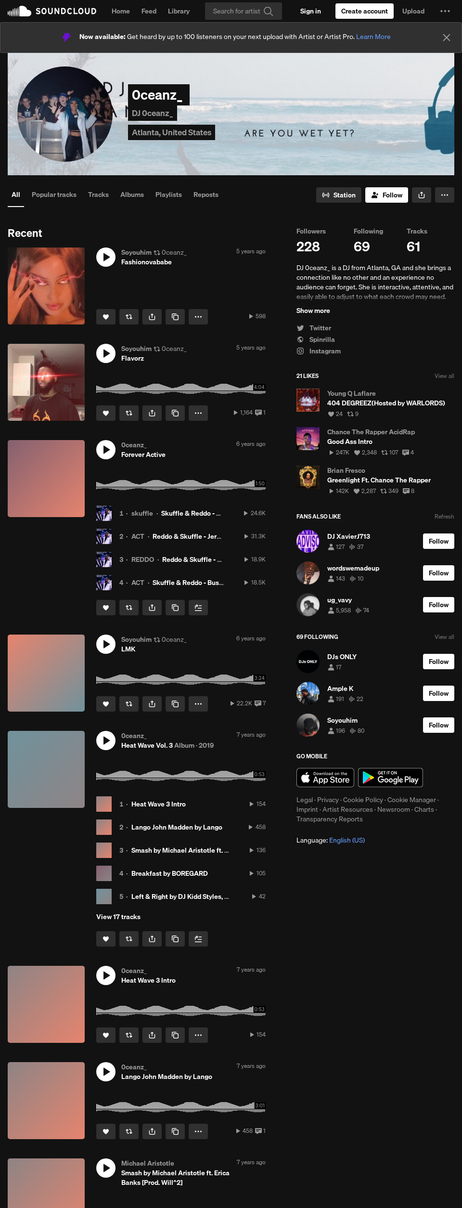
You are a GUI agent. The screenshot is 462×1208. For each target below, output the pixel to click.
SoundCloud (52, 11)
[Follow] (386, 195)
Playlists (168, 194)
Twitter (313, 328)
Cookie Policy (363, 799)
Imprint (307, 809)
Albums (132, 194)
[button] (445, 11)
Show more (313, 310)
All (16, 194)
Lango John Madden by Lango (176, 827)
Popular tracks (54, 194)
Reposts (205, 194)
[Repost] (129, 317)
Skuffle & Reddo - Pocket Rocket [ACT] (220, 513)
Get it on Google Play (390, 777)
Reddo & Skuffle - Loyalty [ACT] (210, 559)
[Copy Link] (175, 317)
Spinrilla (315, 339)
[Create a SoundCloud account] (364, 11)
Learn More (373, 36)
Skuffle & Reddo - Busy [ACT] (197, 582)
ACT (137, 536)
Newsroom (393, 809)
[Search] (243, 11)
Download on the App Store (325, 777)
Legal (304, 799)
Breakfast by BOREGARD (169, 873)
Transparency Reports (329, 819)
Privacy (328, 799)
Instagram (318, 351)
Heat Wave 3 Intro (158, 804)
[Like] (106, 317)
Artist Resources (347, 809)
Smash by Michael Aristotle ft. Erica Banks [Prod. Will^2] (216, 850)
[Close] (446, 37)
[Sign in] (311, 11)
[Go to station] (338, 195)
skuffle (142, 513)
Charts (424, 809)
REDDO (142, 559)
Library (179, 11)
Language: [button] (330, 840)
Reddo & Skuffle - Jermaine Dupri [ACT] (212, 536)
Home (121, 11)
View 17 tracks (118, 916)
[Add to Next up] (198, 607)
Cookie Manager (411, 799)
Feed (148, 11)
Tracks (98, 194)
